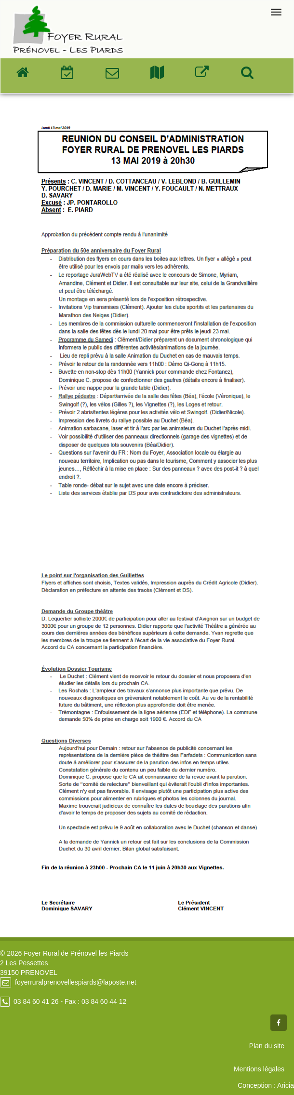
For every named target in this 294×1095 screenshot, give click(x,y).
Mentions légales (259, 1069)
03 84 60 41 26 (35, 1001)
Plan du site (266, 1046)
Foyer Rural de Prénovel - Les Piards (68, 29)
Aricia (285, 1085)
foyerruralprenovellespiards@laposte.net (75, 982)
